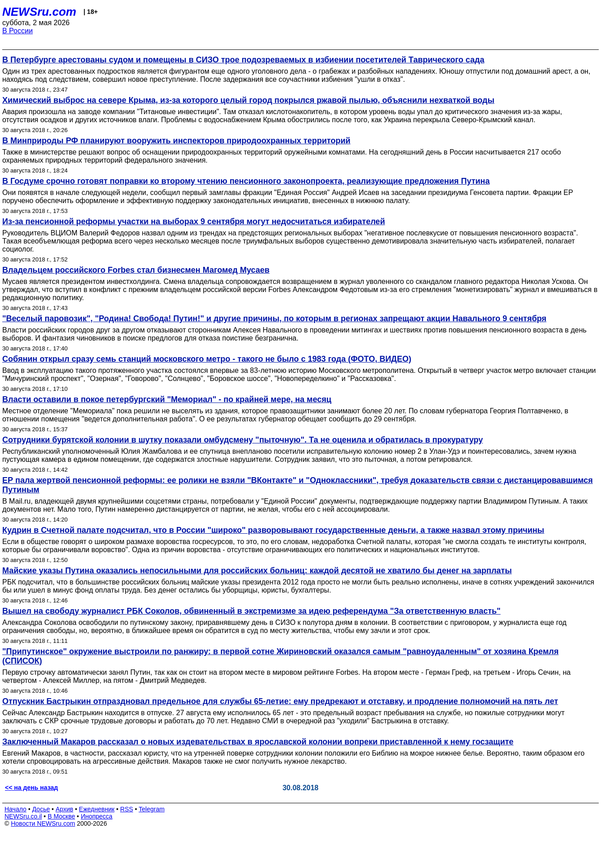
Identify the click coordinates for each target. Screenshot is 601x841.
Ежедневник (97, 809)
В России (17, 31)
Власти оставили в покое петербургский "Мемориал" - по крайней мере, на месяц (166, 399)
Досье (41, 809)
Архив (64, 809)
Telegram (152, 809)
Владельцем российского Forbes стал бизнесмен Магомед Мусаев (136, 270)
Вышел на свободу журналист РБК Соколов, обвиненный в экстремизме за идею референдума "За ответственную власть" (251, 610)
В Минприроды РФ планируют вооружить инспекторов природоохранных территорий (176, 140)
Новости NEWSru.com (43, 823)
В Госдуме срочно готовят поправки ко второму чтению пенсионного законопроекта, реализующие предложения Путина (246, 181)
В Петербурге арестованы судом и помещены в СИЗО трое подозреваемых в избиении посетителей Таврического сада (243, 59)
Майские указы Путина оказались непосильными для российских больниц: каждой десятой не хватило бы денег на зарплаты (257, 570)
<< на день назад (31, 787)
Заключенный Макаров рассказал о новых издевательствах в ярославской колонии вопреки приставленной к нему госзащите (257, 741)
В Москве (61, 816)
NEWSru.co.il (23, 816)
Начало (15, 809)
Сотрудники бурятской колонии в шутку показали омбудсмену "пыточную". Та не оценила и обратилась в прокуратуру (242, 439)
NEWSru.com (39, 11)
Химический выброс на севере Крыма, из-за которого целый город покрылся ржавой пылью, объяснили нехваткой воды (248, 100)
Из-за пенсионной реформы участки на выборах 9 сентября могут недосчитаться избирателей (193, 221)
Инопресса (97, 816)
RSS (126, 809)
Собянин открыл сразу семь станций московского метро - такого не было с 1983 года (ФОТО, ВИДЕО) (206, 358)
